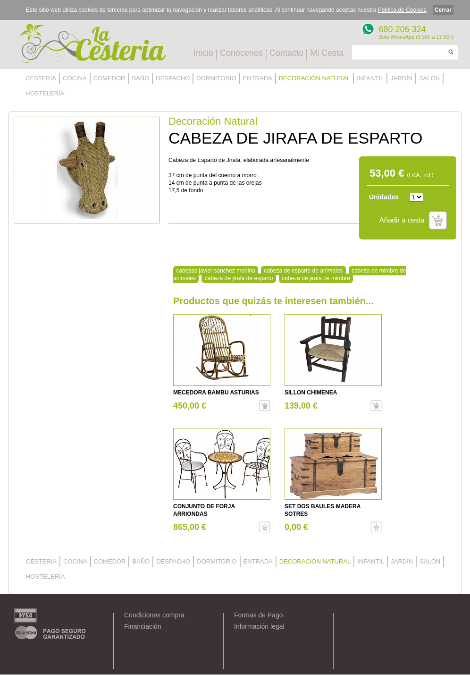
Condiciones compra (154, 615)
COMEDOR (109, 78)
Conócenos (241, 53)
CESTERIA (40, 78)
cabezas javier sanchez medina (215, 270)
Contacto (286, 53)
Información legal (259, 626)
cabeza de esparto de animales (303, 270)
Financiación (142, 626)
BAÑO (140, 78)
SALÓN (429, 78)
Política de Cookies (402, 10)
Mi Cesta (327, 53)
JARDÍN (401, 78)
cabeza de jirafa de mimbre (316, 278)
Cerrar (443, 10)
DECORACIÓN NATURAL (314, 78)
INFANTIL (370, 78)
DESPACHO (173, 78)
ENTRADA (257, 78)
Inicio (203, 53)
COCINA (75, 78)
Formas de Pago (258, 615)
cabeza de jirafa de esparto (239, 278)
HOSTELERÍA (44, 93)
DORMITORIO (216, 78)
